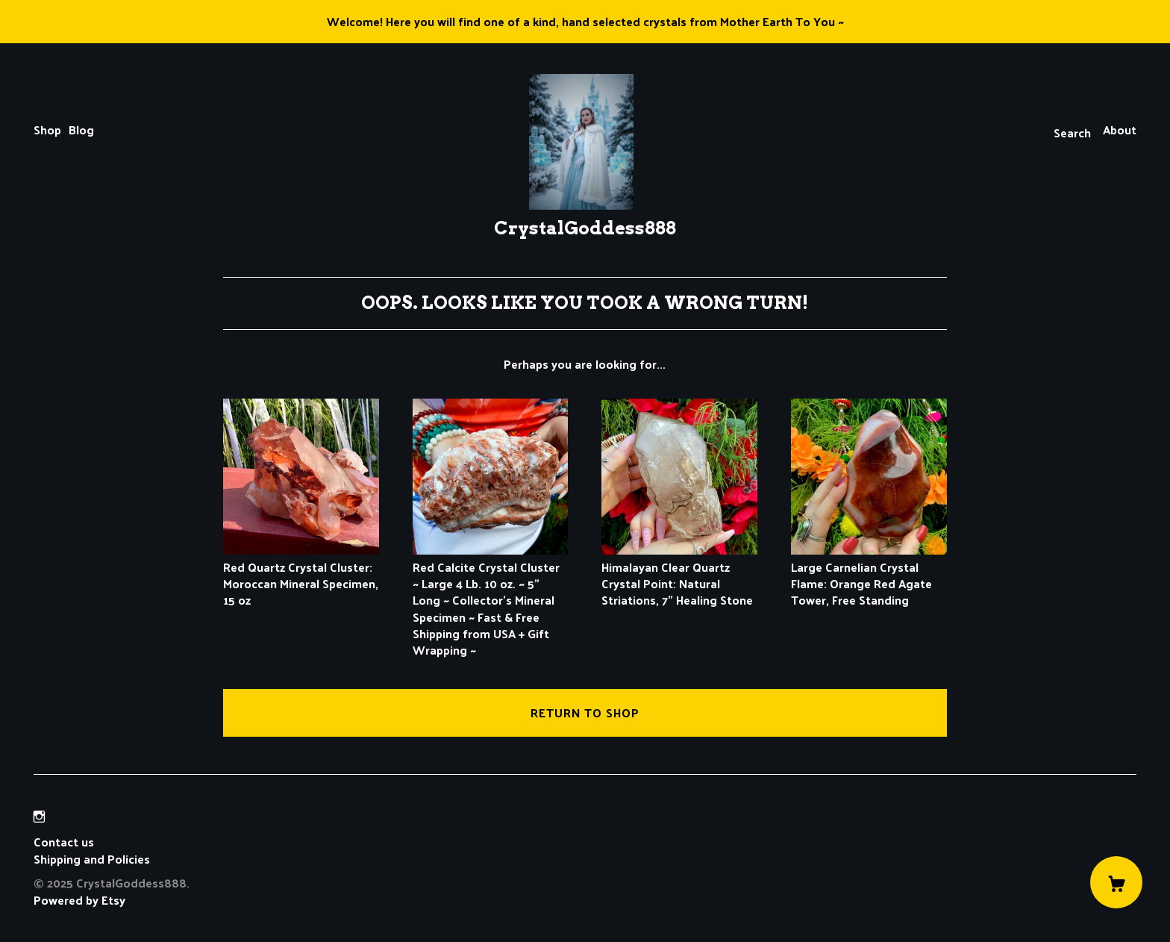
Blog (81, 129)
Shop (47, 129)
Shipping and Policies (92, 859)
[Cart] (1116, 882)
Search (1072, 132)
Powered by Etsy (79, 900)
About (1119, 129)
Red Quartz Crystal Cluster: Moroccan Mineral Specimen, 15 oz (301, 575)
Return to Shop (585, 712)
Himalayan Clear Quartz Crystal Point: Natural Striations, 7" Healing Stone (679, 575)
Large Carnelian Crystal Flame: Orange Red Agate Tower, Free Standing (869, 575)
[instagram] (39, 816)
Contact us (64, 842)
